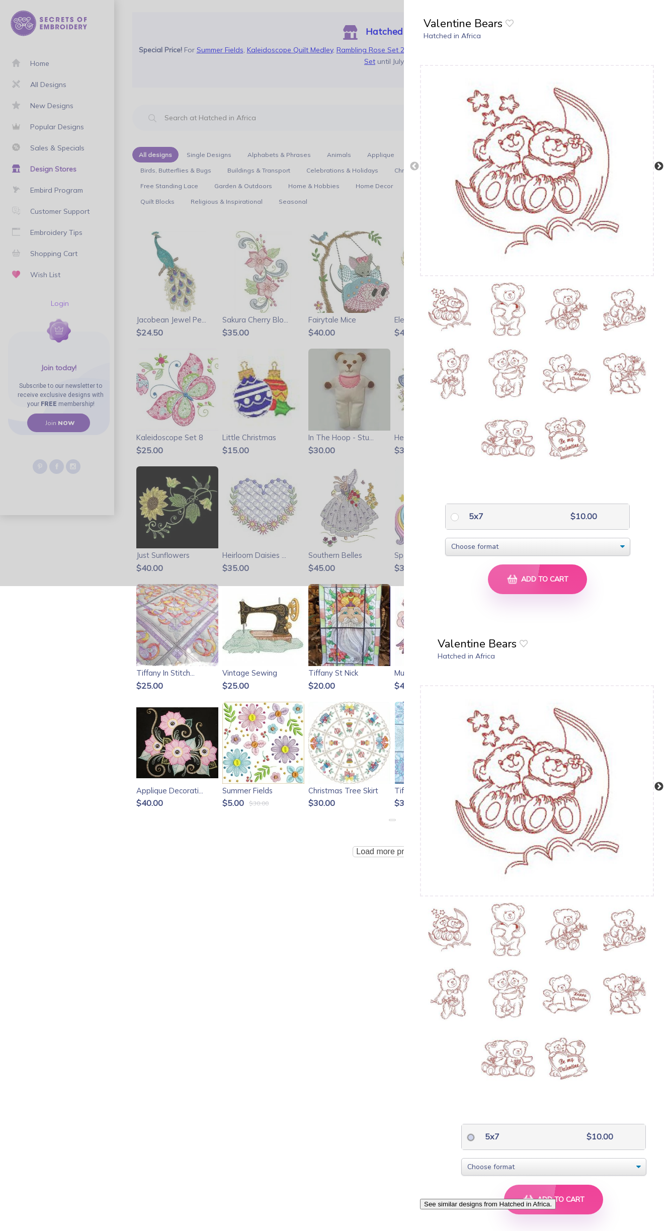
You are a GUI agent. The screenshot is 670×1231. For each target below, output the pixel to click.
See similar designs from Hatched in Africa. (488, 1204)
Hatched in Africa (452, 35)
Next (659, 166)
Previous (414, 166)
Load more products (392, 851)
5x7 (475, 516)
